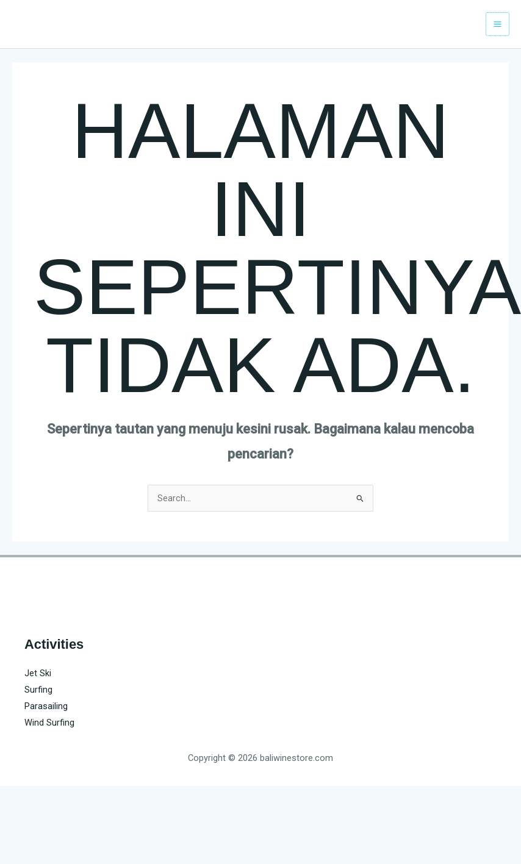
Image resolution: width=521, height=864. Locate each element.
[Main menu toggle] (497, 24)
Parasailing (46, 706)
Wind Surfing (49, 722)
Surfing (38, 689)
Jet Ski (37, 673)
